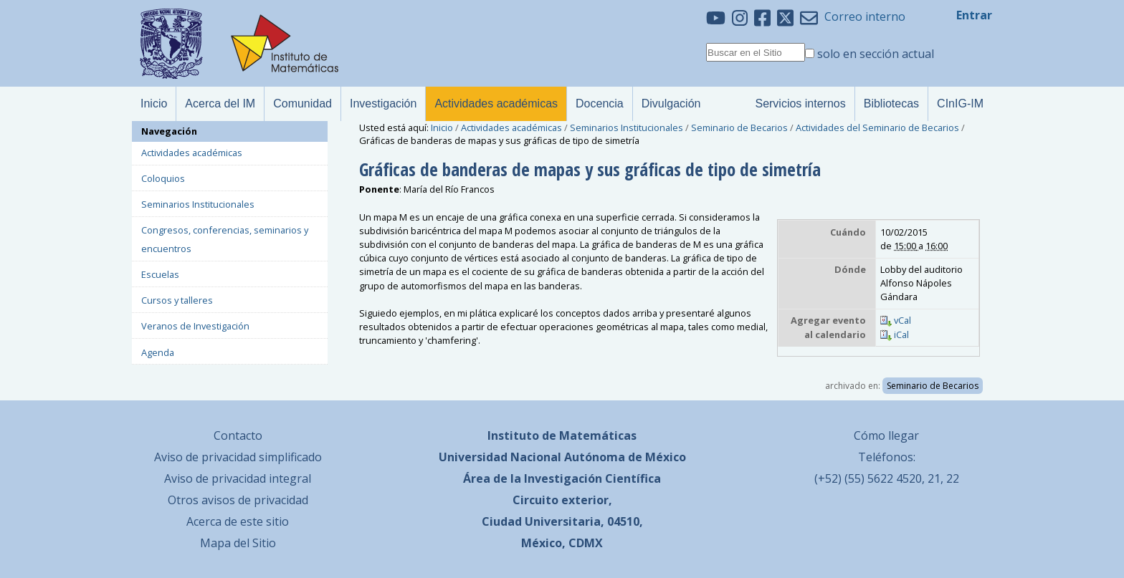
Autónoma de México (625, 457)
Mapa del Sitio (238, 543)
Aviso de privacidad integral (237, 478)
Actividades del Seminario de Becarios (877, 127)
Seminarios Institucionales (626, 127)
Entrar (974, 15)
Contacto (238, 435)
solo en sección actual (875, 54)
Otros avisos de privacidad (238, 500)
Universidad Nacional (500, 457)
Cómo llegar (886, 435)
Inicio (442, 127)
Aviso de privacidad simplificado (238, 457)
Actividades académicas (511, 127)
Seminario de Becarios (739, 127)
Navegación (169, 131)
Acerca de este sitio (237, 521)
